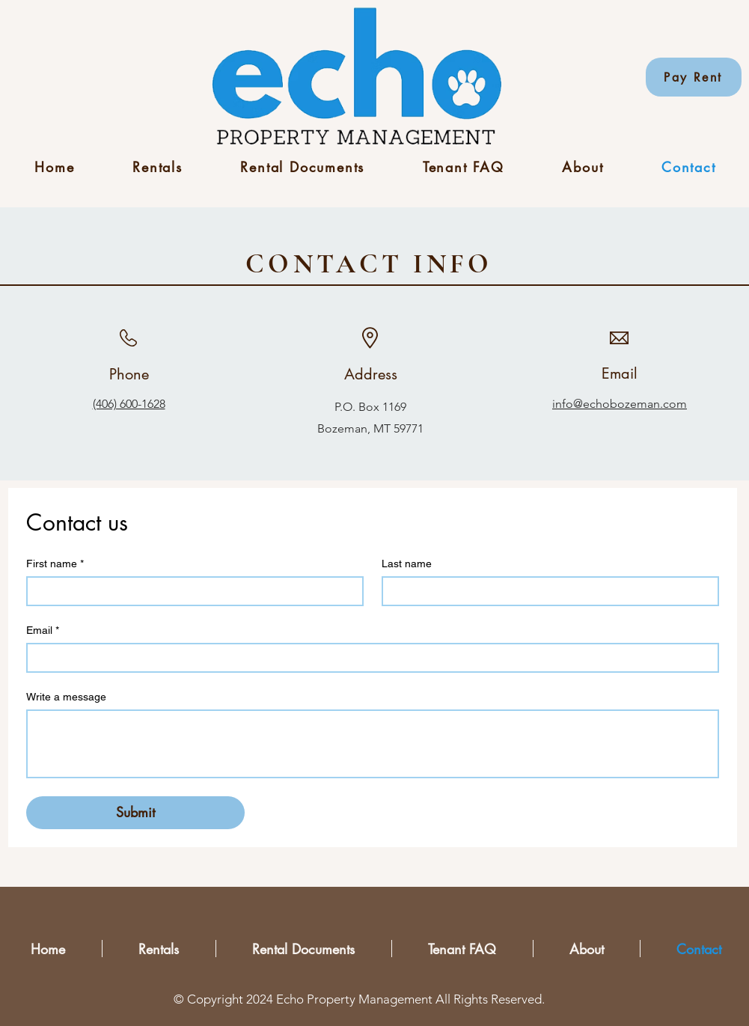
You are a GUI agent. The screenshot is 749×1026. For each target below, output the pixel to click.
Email (42, 630)
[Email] (368, 657)
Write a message (66, 697)
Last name (407, 564)
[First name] (190, 591)
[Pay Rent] (694, 77)
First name (55, 564)
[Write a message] (373, 744)
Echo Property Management (354, 999)
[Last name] (546, 591)
